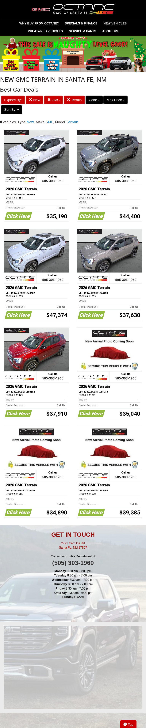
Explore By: (13, 100)
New (34, 100)
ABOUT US (110, 31)
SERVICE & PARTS (82, 31)
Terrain (74, 100)
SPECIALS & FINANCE (81, 23)
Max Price (115, 100)
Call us (53, 179)
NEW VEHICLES (115, 23)
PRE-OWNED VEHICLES (45, 31)
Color (94, 100)
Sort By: (11, 110)
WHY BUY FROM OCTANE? (39, 23)
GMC (53, 100)
